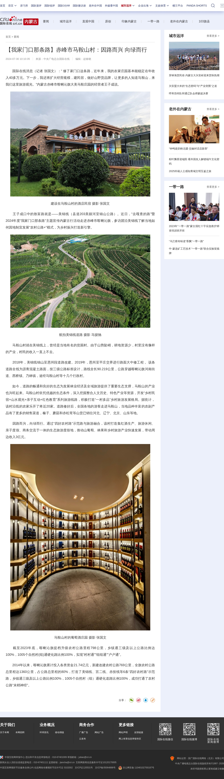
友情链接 (138, 732)
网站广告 (99, 732)
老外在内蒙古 (179, 21)
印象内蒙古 (129, 21)
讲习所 (24, 5)
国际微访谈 (79, 5)
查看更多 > (213, 35)
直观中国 (88, 21)
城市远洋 (128, 5)
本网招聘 (19, 732)
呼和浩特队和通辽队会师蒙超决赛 (188, 93)
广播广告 (83, 732)
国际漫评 (36, 5)
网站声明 (123, 732)
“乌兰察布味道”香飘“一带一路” (186, 241)
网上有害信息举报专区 (130, 738)
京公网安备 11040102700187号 (136, 767)
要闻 (46, 21)
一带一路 (153, 21)
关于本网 (4, 732)
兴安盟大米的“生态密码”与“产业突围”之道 (193, 85)
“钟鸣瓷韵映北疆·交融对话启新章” (188, 148)
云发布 (82, 738)
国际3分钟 (64, 5)
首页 (2, 5)
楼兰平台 (177, 5)
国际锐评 (49, 5)
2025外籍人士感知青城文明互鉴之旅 (190, 171)
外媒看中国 (111, 5)
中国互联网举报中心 (12, 757)
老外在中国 (95, 5)
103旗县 (204, 21)
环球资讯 (44, 732)
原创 (108, 21)
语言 (12, 5)
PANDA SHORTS (197, 5)
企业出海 (145, 5)
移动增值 (59, 732)
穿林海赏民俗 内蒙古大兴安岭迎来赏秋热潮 (194, 75)
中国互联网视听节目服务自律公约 (17, 767)
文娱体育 (162, 5)
